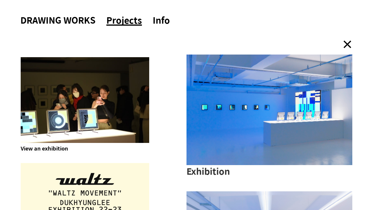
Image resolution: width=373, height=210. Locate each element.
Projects (124, 21)
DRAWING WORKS (58, 20)
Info (161, 20)
